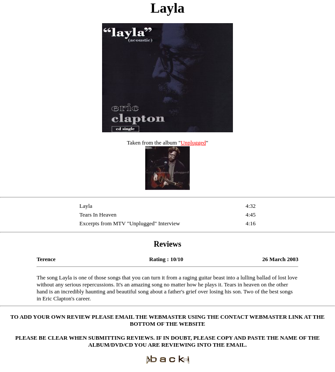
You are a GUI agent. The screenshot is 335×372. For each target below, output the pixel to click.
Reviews (167, 244)
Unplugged (193, 142)
